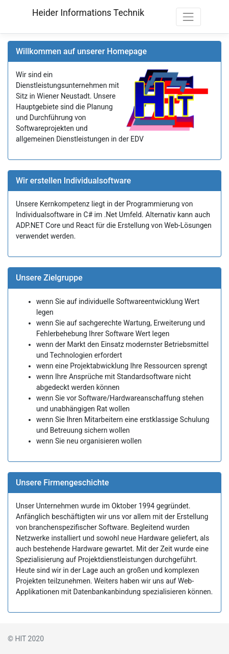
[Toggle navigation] (188, 17)
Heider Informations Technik (88, 13)
